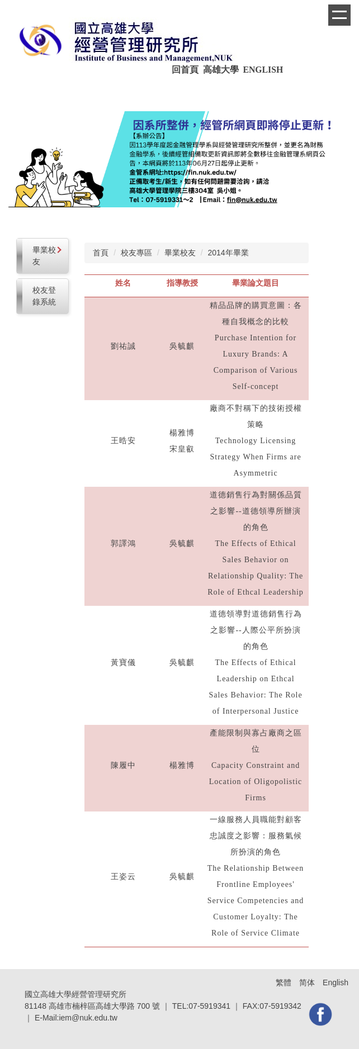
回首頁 (186, 69)
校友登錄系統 (44, 296)
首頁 (100, 252)
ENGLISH (264, 69)
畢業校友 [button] (47, 255)
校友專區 (136, 252)
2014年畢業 (227, 252)
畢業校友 (180, 252)
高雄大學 (221, 69)
